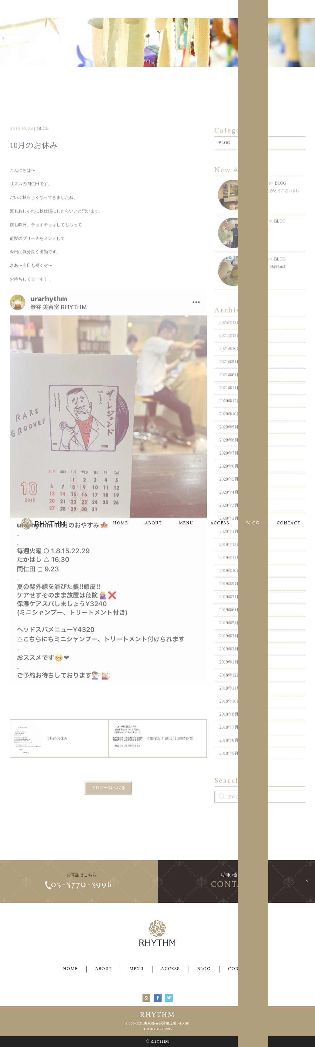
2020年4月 (229, 502)
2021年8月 (229, 372)
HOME (120, 9)
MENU (186, 9)
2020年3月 (229, 515)
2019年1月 (229, 672)
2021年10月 (230, 358)
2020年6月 (229, 476)
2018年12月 (230, 685)
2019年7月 (229, 607)
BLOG (253, 9)
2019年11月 (229, 567)
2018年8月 (229, 724)
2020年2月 (229, 528)
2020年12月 (230, 411)
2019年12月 (230, 554)
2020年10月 (230, 424)
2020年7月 (229, 463)
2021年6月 (229, 385)
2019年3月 (229, 646)
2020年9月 (229, 437)
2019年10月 (230, 580)
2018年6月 (229, 750)
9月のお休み (41, 749)
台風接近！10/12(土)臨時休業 (152, 749)
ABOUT (153, 9)
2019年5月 (229, 633)
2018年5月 (229, 763)
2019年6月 (229, 620)
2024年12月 (230, 332)
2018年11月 (229, 698)
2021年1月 (229, 398)
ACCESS (219, 9)
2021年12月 (230, 345)
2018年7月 (229, 737)
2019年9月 (229, 594)
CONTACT (289, 9)
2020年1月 (229, 541)
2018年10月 (230, 711)
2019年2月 (229, 659)
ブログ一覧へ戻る (108, 798)
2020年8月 (229, 450)
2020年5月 (229, 489)
